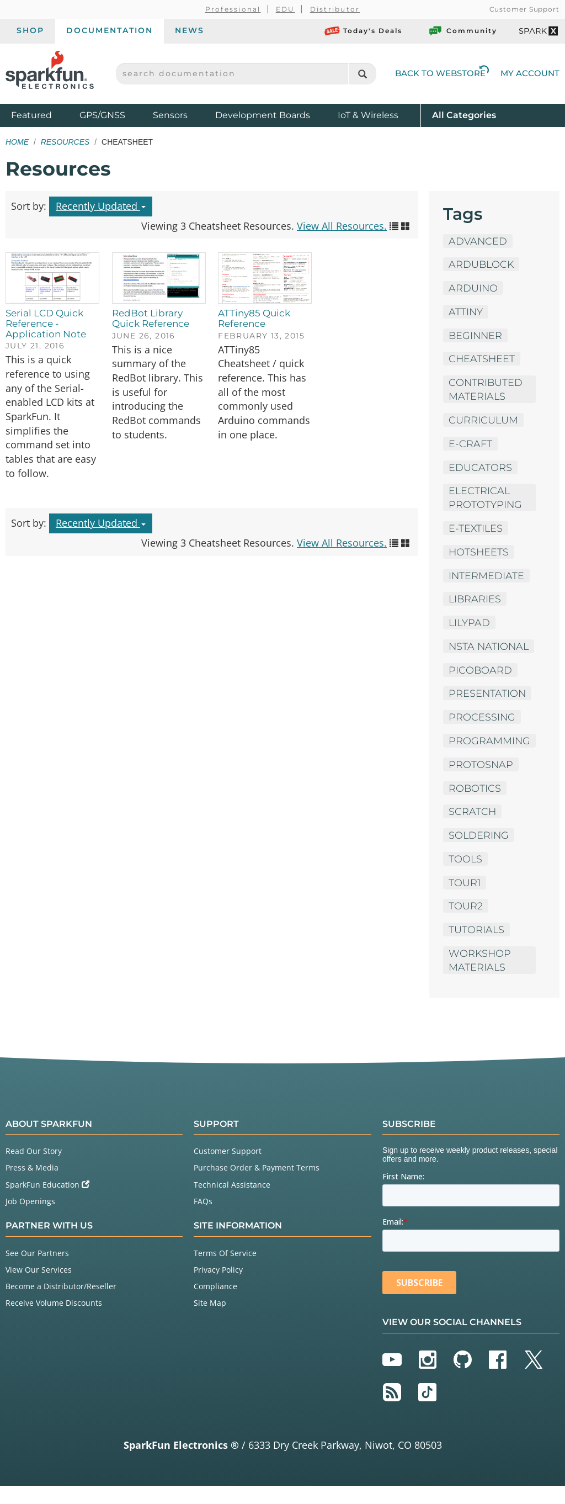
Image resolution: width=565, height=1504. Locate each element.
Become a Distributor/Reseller (61, 1304)
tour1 (465, 899)
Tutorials (477, 947)
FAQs (203, 1219)
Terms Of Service (225, 1270)
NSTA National (475, 655)
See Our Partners (37, 1270)
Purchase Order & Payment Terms (256, 1185)
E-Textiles (476, 529)
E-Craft (470, 444)
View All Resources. (342, 225)
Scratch (473, 828)
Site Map (210, 1321)
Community (462, 31)
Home (17, 141)
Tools (466, 876)
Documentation (109, 30)
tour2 (466, 923)
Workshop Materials (480, 978)
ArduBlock (482, 264)
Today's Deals (363, 31)
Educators (480, 468)
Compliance (215, 1304)
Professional (233, 9)
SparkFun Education (47, 1202)
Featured (42, 114)
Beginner (476, 336)
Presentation (488, 709)
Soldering (479, 852)
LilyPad (470, 624)
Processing (482, 733)
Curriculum (484, 421)
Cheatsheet (482, 359)
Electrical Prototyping (486, 499)
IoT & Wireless (368, 115)
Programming (490, 757)
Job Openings (30, 1219)
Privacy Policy (218, 1287)
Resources (65, 141)
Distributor (335, 9)
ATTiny (466, 312)
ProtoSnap (481, 781)
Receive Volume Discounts (54, 1321)
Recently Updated (101, 206)
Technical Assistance (232, 1202)
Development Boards (262, 115)
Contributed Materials (486, 390)
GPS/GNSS (102, 115)
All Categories (464, 114)
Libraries (475, 601)
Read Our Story (34, 1168)
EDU (285, 9)
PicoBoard (481, 686)
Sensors (170, 115)
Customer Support (524, 9)
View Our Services (39, 1287)
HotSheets (479, 553)
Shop (30, 30)
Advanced (478, 241)
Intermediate (487, 577)
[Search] (362, 73)
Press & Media (32, 1185)
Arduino (473, 288)
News (189, 30)
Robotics (475, 804)
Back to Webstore (442, 73)
